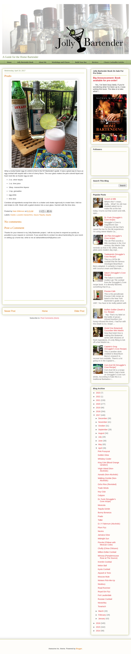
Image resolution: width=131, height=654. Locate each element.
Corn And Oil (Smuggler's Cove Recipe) (115, 366)
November (103, 422)
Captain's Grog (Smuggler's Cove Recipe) (115, 347)
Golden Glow (103, 455)
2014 (98, 631)
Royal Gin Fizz (104, 591)
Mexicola (101, 505)
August (101, 433)
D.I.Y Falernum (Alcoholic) (109, 524)
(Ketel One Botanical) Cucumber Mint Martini (114, 329)
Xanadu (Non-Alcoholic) (108, 474)
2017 (98, 415)
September (103, 429)
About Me (42, 62)
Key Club (102, 492)
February (102, 615)
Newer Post (9, 311)
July (100, 437)
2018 (98, 411)
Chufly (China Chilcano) (108, 548)
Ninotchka (102, 603)
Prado (100, 516)
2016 (98, 623)
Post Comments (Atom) (50, 318)
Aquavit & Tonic (104, 573)
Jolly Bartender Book (25, 62)
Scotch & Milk (110, 199)
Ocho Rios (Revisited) (107, 484)
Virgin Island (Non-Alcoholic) (106, 469)
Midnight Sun (103, 538)
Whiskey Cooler (104, 459)
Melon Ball (102, 565)
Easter (13, 215)
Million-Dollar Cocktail (107, 552)
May (100, 444)
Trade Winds (103, 488)
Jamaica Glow (104, 535)
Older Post (79, 311)
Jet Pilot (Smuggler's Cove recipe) (113, 237)
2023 (98, 393)
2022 (98, 396)
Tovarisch (102, 606)
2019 (98, 408)
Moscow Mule (104, 577)
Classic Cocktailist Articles (114, 62)
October (102, 426)
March (101, 611)
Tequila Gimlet (104, 509)
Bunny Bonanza (104, 512)
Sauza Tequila (39, 215)
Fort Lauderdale (104, 595)
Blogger (79, 649)
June (100, 441)
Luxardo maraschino (25, 215)
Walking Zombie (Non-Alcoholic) (107, 479)
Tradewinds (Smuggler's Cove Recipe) (114, 255)
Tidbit (100, 520)
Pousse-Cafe (109, 291)
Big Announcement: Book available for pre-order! (106, 79)
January (102, 618)
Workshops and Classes (61, 62)
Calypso (101, 495)
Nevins (101, 531)
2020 (98, 404)
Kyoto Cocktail (104, 569)
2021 (98, 400)
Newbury (101, 584)
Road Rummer (104, 588)
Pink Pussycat (104, 451)
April (100, 448)
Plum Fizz (102, 527)
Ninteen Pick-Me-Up (106, 580)
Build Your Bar (81, 62)
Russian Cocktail (105, 599)
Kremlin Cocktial (105, 562)
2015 (98, 627)
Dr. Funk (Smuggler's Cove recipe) (113, 218)
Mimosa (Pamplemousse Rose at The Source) (108, 557)
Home (9, 62)
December (103, 418)
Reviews (95, 62)
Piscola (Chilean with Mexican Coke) (107, 543)
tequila (48, 215)
